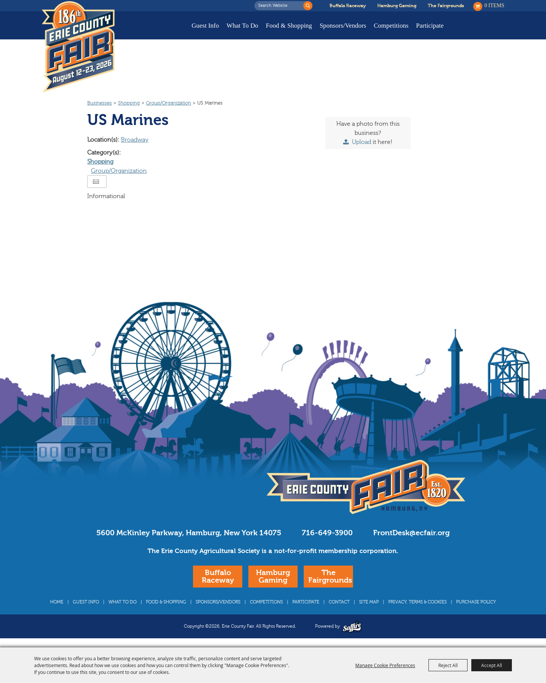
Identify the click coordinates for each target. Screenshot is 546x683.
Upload (361, 142)
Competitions (391, 25)
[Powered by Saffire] (352, 626)
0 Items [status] (495, 5)
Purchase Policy (476, 602)
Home (56, 602)
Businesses (99, 103)
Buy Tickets (480, 31)
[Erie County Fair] (78, 47)
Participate (430, 25)
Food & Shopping (289, 25)
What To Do (242, 25)
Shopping (129, 103)
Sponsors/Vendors (343, 25)
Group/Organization (168, 103)
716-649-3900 (327, 532)
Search (307, 5)
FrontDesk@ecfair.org (411, 532)
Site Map (369, 602)
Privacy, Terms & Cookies (417, 602)
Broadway (135, 139)
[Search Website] (281, 5)
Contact (339, 602)
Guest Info (205, 25)
